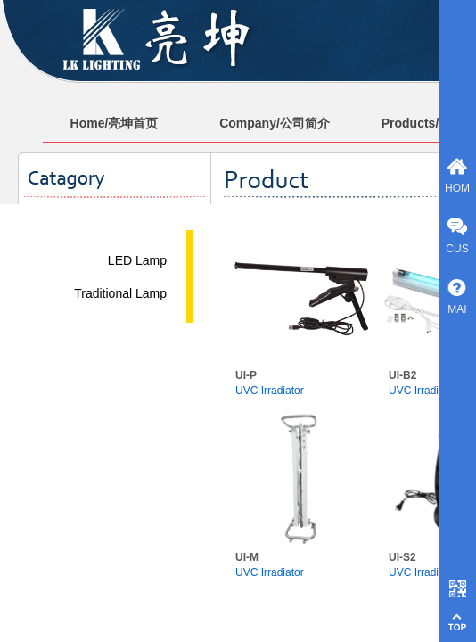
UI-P (246, 375)
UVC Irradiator (269, 390)
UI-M (247, 557)
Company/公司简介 (274, 123)
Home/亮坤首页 (114, 123)
